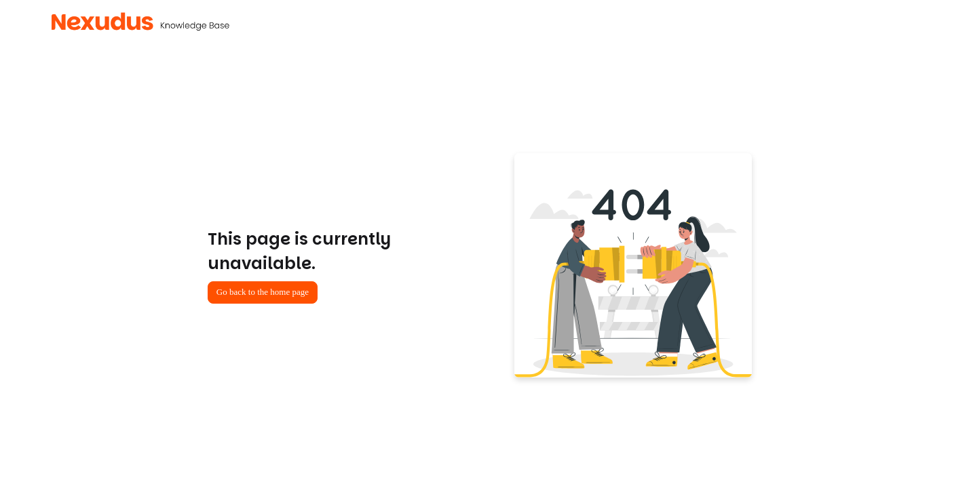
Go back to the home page (262, 292)
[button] (140, 22)
